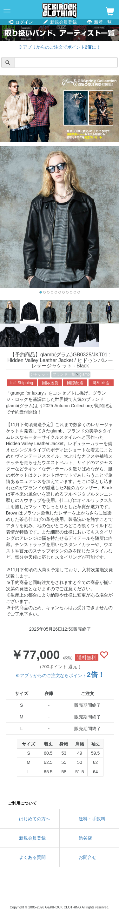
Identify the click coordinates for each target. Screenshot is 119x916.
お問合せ (87, 857)
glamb (84, 374)
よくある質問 (32, 857)
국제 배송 (101, 383)
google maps (88, 891)
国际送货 (50, 383)
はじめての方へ (34, 818)
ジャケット (39, 374)
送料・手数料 (92, 818)
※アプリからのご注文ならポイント (60, 675)
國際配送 (75, 383)
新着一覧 (99, 22)
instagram (60, 891)
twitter (31, 891)
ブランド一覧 (64, 374)
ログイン (21, 22)
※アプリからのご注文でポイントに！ (59, 47)
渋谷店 (85, 838)
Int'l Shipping (21, 383)
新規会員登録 (60, 22)
